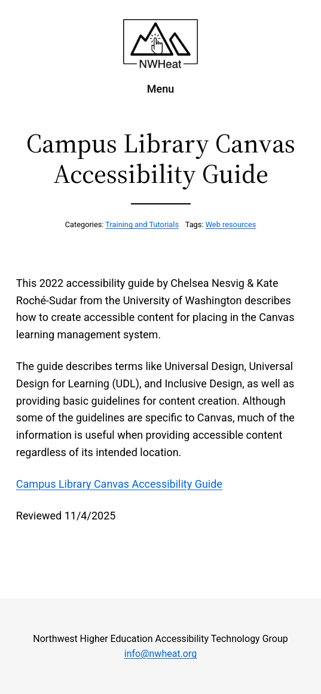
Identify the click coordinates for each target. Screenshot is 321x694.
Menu (160, 88)
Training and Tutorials (142, 224)
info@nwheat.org (160, 653)
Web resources (231, 224)
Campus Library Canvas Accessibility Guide (119, 484)
